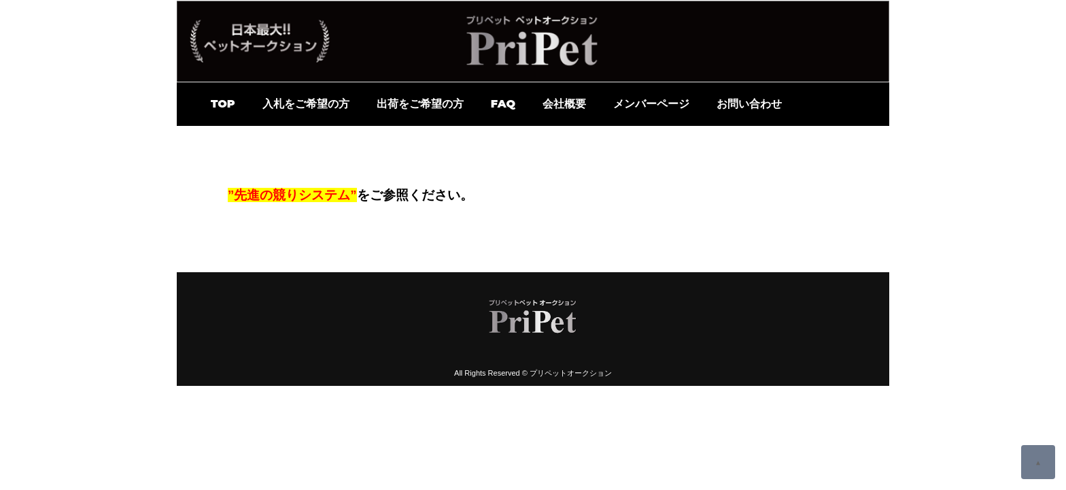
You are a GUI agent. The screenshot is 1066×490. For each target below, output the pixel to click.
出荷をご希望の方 (420, 103)
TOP (223, 103)
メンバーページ (651, 103)
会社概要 (564, 103)
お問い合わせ (749, 103)
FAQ (503, 103)
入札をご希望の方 (305, 103)
